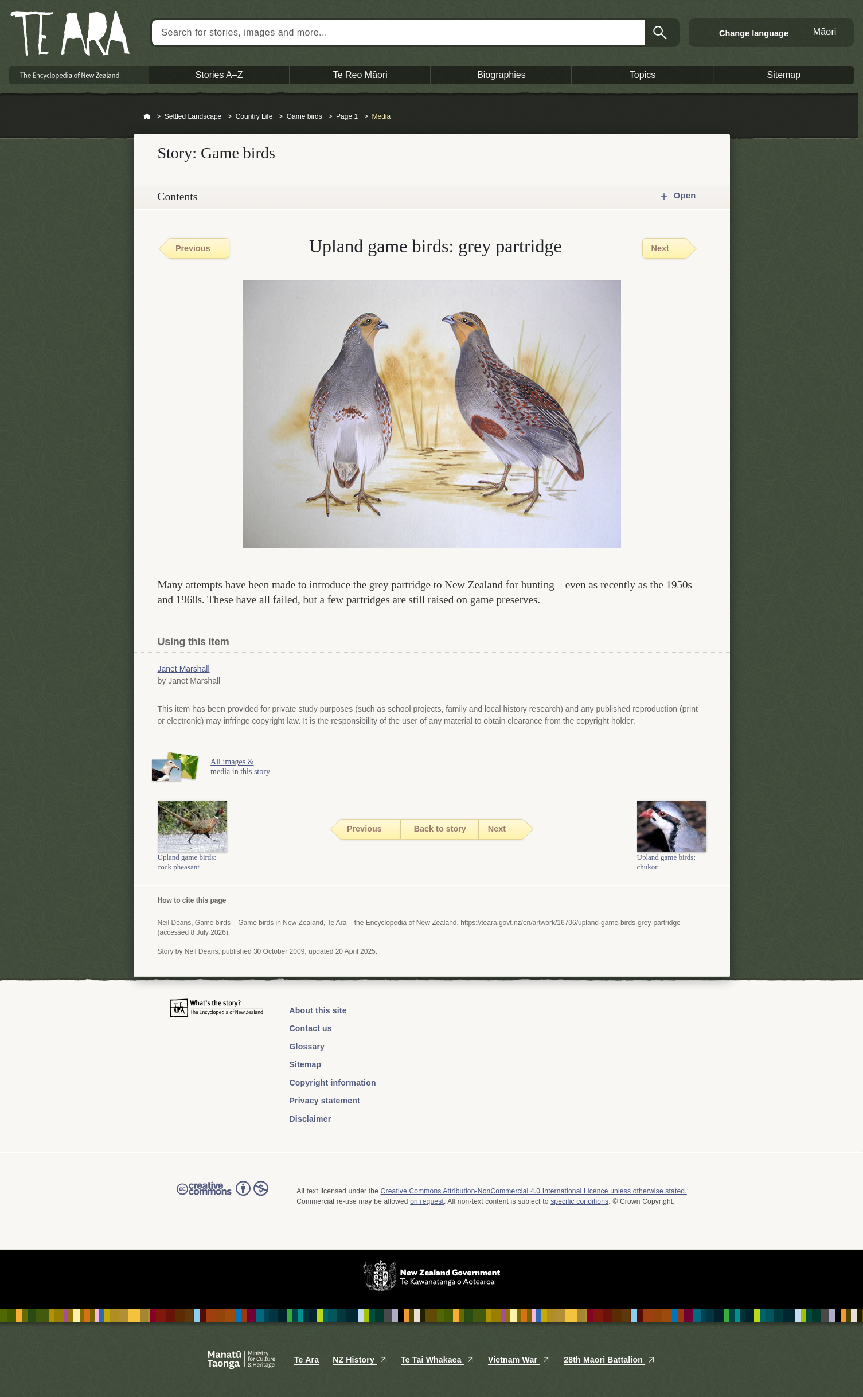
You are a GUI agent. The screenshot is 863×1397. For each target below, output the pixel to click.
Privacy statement (325, 1100)
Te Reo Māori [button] (360, 75)
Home (147, 117)
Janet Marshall (184, 668)
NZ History (360, 1359)
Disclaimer (310, 1118)
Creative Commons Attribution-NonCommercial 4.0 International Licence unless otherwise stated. (534, 1191)
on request (427, 1201)
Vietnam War (519, 1359)
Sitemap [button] (783, 75)
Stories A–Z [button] (219, 75)
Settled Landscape (193, 116)
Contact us (311, 1028)
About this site (318, 1010)
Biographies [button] (501, 75)
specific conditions (579, 1201)
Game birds (304, 116)
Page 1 (347, 116)
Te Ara (306, 1359)
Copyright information (333, 1082)
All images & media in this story (246, 767)
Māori (825, 32)
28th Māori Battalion (609, 1359)
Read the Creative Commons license (222, 1196)
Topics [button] (642, 75)
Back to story (440, 828)
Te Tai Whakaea (437, 1359)
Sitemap (306, 1064)
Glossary (307, 1046)
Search (661, 32)
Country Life (254, 116)
